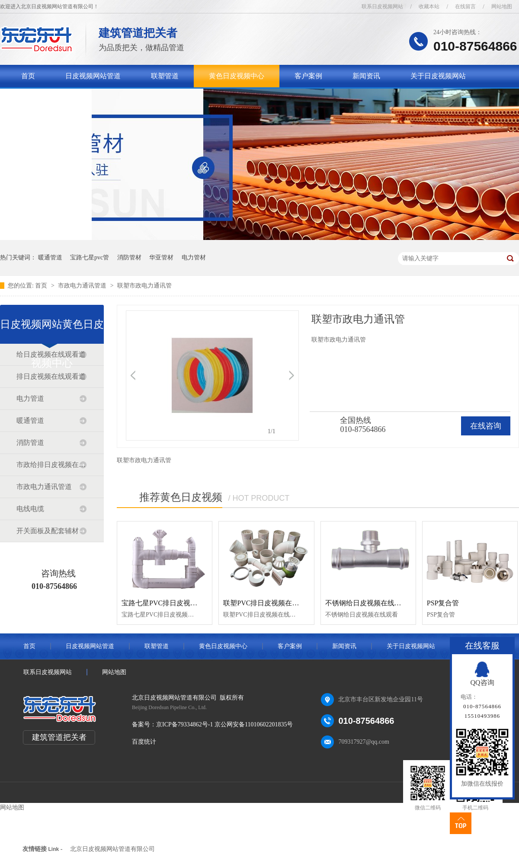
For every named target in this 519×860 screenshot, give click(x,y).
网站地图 (501, 6)
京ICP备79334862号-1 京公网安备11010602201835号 (224, 724)
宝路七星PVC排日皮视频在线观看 (173, 603)
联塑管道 (165, 76)
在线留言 (465, 6)
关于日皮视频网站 (438, 76)
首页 (28, 76)
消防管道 (30, 442)
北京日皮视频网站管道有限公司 (112, 849)
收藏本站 (429, 6)
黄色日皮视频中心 (236, 76)
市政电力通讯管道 (83, 285)
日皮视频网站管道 (93, 76)
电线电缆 (30, 508)
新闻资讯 (366, 76)
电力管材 (194, 257)
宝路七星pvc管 (89, 257)
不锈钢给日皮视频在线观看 (366, 603)
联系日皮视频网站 (382, 6)
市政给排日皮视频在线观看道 (51, 464)
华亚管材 (161, 257)
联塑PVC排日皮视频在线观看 (268, 603)
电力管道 (30, 398)
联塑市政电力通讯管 (144, 285)
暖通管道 (50, 257)
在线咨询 (485, 426)
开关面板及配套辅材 (47, 530)
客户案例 (308, 76)
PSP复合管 (443, 603)
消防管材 (129, 257)
